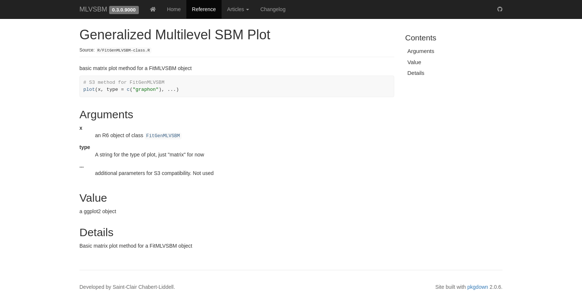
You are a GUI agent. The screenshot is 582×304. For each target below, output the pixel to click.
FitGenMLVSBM (163, 136)
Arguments (421, 51)
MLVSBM (93, 9)
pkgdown (477, 287)
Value (414, 62)
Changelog (272, 9)
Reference (204, 9)
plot (89, 89)
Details (416, 73)
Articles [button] (238, 9)
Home (174, 9)
